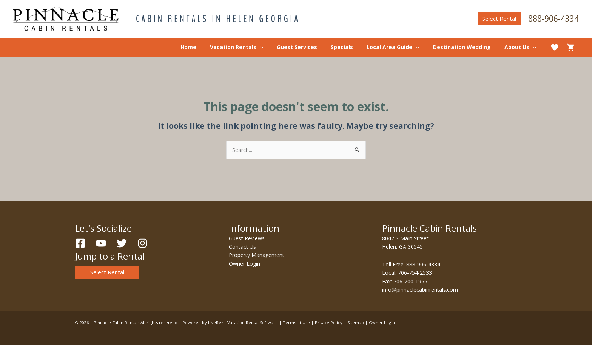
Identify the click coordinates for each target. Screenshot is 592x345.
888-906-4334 (553, 18)
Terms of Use (296, 322)
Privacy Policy (329, 322)
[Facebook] (80, 243)
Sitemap (356, 322)
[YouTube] (101, 243)
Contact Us (242, 246)
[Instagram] (142, 243)
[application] (276, 47)
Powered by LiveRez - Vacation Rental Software (230, 322)
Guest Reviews (247, 238)
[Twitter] (122, 243)
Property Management (256, 254)
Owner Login (244, 263)
